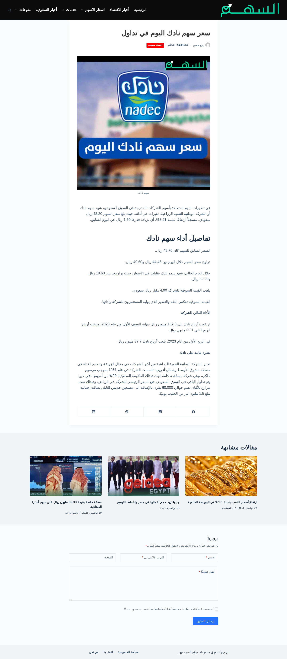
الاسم (210, 557)
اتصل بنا (108, 652)
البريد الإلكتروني (153, 557)
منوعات (22, 10)
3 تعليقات (227, 507)
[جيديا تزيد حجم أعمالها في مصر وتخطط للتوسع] (143, 476)
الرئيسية (140, 10)
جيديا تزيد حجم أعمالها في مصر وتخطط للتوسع (148, 502)
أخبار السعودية (46, 10)
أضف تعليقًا (207, 571)
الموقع (109, 557)
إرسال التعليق (205, 621)
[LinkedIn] (93, 412)
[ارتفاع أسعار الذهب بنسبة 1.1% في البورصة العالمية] (221, 476)
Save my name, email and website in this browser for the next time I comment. (168, 609)
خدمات (68, 10)
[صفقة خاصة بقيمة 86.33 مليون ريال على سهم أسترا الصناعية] (66, 476)
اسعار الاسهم (92, 10)
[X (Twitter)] (160, 412)
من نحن (93, 652)
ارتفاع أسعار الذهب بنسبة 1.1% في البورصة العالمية (222, 502)
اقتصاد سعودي (155, 45)
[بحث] (9, 10)
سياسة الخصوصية (128, 652)
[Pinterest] (126, 412)
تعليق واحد (71, 512)
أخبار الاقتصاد (119, 10)
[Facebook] (193, 412)
